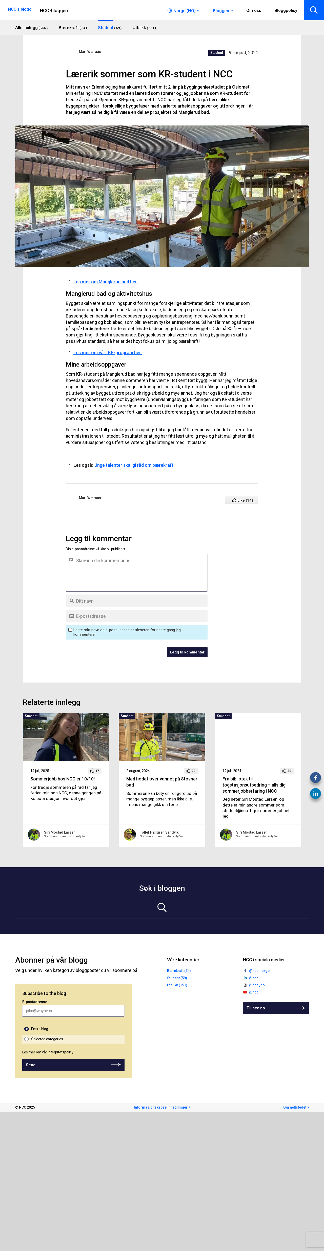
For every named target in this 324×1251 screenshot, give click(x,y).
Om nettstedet (294, 1107)
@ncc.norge (259, 971)
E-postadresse (34, 1002)
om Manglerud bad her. (105, 281)
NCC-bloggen (54, 10)
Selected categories (47, 1039)
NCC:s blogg (20, 9)
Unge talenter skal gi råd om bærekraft (133, 465)
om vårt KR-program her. (107, 352)
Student (216, 53)
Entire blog (39, 1029)
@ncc (253, 978)
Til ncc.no (256, 1008)
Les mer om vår (47, 1052)
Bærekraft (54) (179, 971)
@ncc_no (257, 985)
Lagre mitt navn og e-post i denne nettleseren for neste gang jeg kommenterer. (127, 632)
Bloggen (221, 10)
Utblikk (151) (177, 985)
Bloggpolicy (285, 10)
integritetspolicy (60, 1052)
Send (30, 1065)
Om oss (253, 10)
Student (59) (177, 978)
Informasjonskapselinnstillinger (161, 1107)
